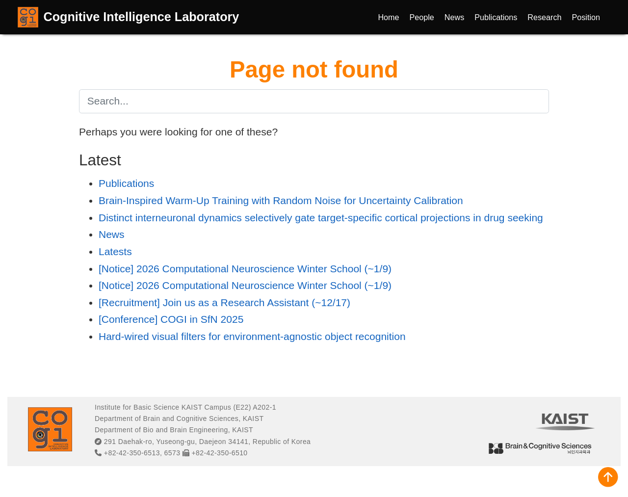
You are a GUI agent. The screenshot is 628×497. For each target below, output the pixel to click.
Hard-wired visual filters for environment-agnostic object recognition (252, 336)
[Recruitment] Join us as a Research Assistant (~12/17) (224, 302)
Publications (126, 183)
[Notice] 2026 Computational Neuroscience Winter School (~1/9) (245, 268)
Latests (115, 251)
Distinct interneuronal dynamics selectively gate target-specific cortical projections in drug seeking (321, 217)
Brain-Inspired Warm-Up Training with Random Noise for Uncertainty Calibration (281, 200)
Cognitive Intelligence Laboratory (141, 17)
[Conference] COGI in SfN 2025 (171, 319)
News (112, 234)
